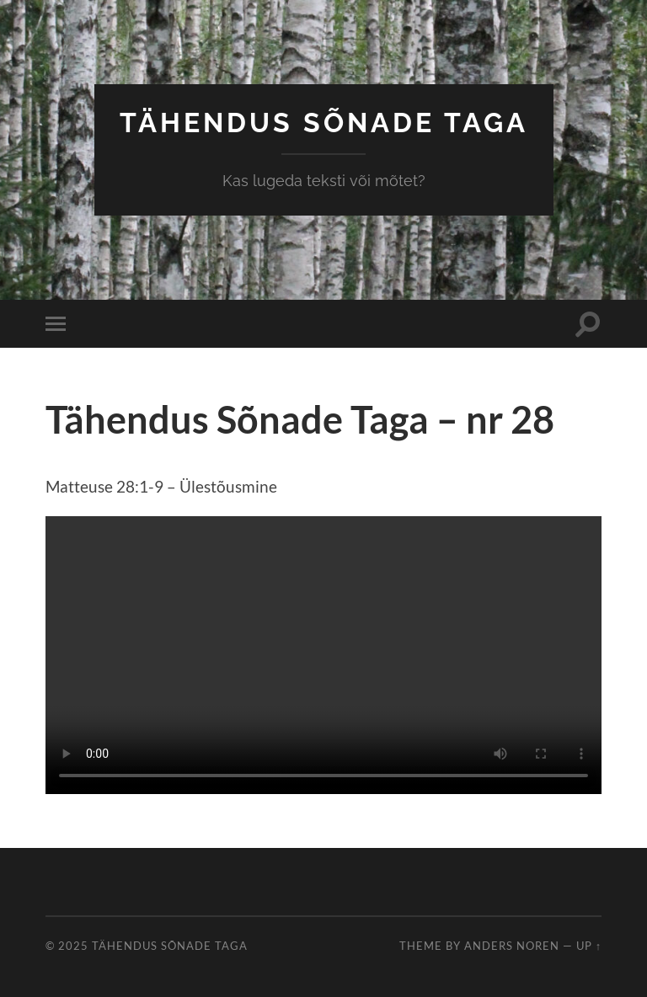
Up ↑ (589, 945)
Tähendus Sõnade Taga (324, 122)
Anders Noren (511, 945)
